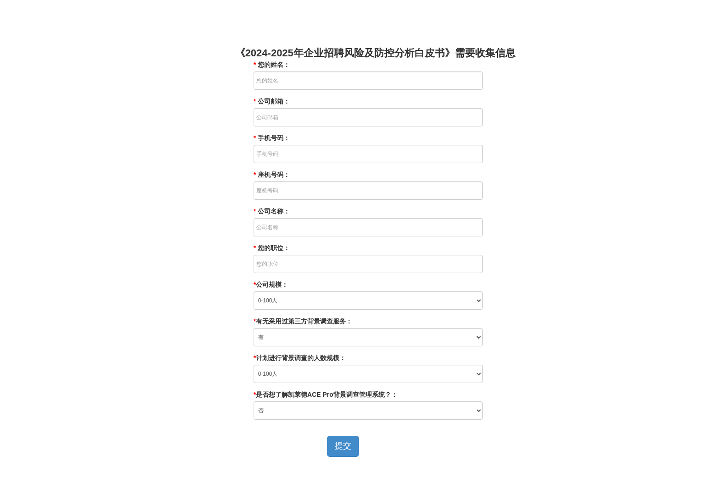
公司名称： (272, 211)
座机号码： (272, 174)
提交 (343, 445)
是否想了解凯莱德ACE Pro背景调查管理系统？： (326, 394)
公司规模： (271, 284)
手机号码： (272, 138)
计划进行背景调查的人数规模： (300, 358)
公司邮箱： (272, 101)
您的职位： (272, 248)
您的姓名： (272, 64)
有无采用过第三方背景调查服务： (303, 321)
